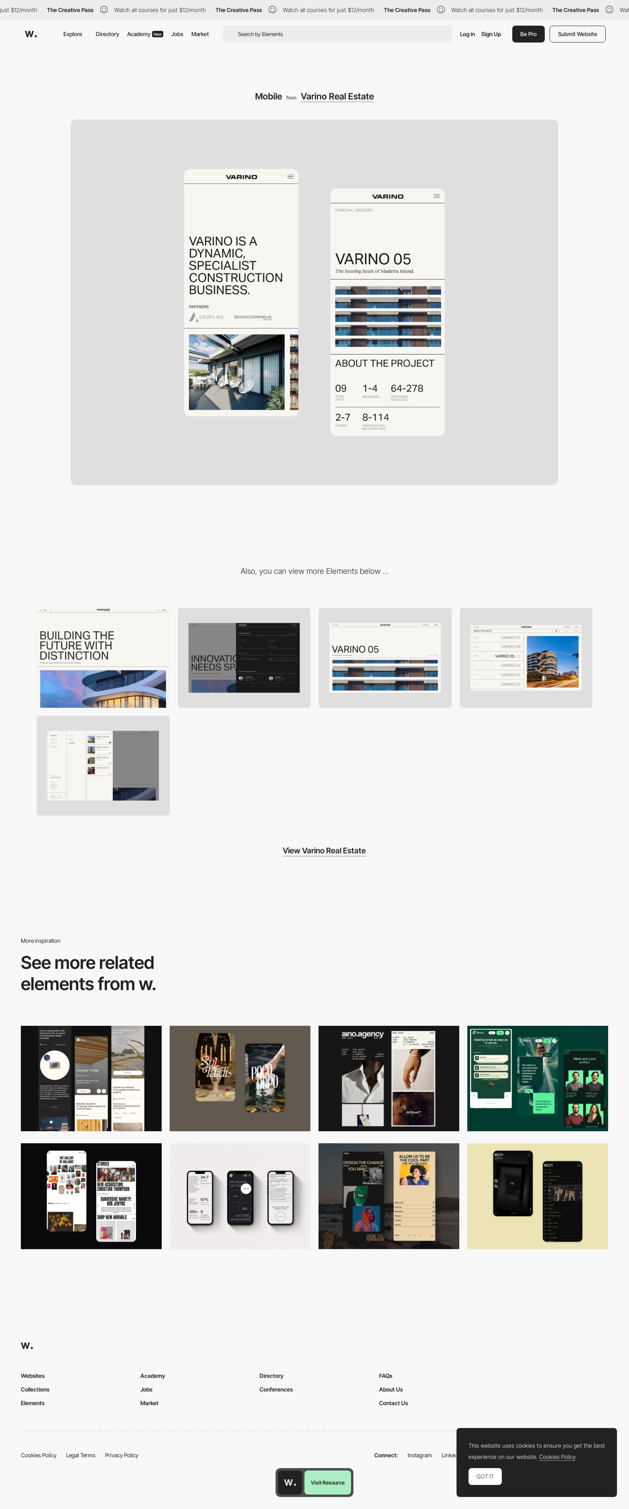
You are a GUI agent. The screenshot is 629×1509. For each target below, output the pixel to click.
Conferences (276, 1389)
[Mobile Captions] (537, 1078)
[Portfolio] (526, 658)
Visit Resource (328, 1482)
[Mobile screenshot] (389, 1196)
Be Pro (528, 33)
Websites (33, 1375)
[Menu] (103, 766)
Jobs (177, 33)
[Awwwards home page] (290, 1483)
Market (200, 33)
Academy (145, 33)
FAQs (385, 1375)
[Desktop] (103, 658)
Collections (35, 1389)
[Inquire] (244, 658)
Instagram (420, 1455)
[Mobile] (91, 1078)
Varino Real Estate (337, 96)
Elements (33, 1403)
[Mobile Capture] (240, 1078)
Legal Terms (80, 1455)
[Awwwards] (31, 34)
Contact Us (393, 1403)
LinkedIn (452, 1455)
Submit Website (577, 33)
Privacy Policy (121, 1455)
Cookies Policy (39, 1455)
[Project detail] (385, 658)
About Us (391, 1389)
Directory (107, 33)
